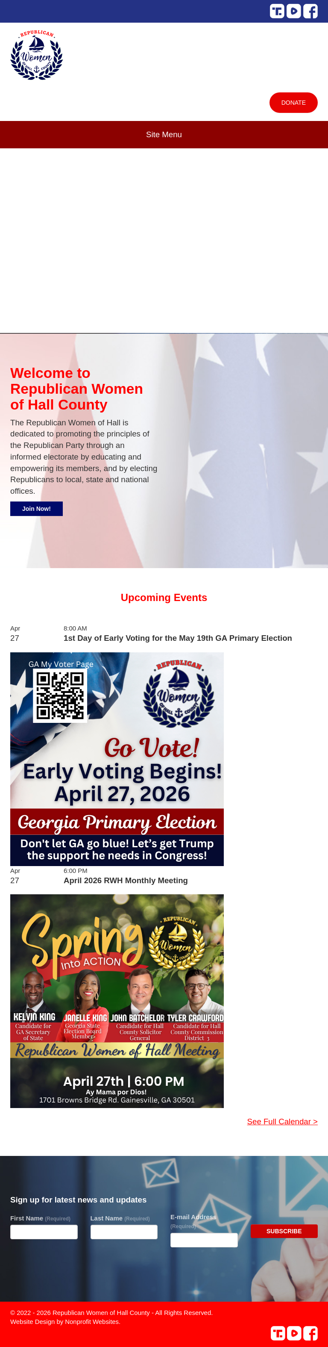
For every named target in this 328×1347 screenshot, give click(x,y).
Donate (293, 102)
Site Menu (164, 134)
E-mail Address (193, 1221)
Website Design (33, 1321)
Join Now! (36, 508)
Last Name (120, 1218)
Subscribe (284, 1231)
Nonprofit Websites (92, 1321)
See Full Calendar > (282, 1121)
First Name (40, 1218)
